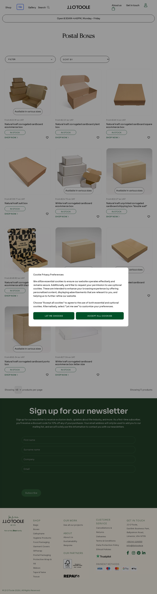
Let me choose (54, 316)
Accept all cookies (99, 316)
